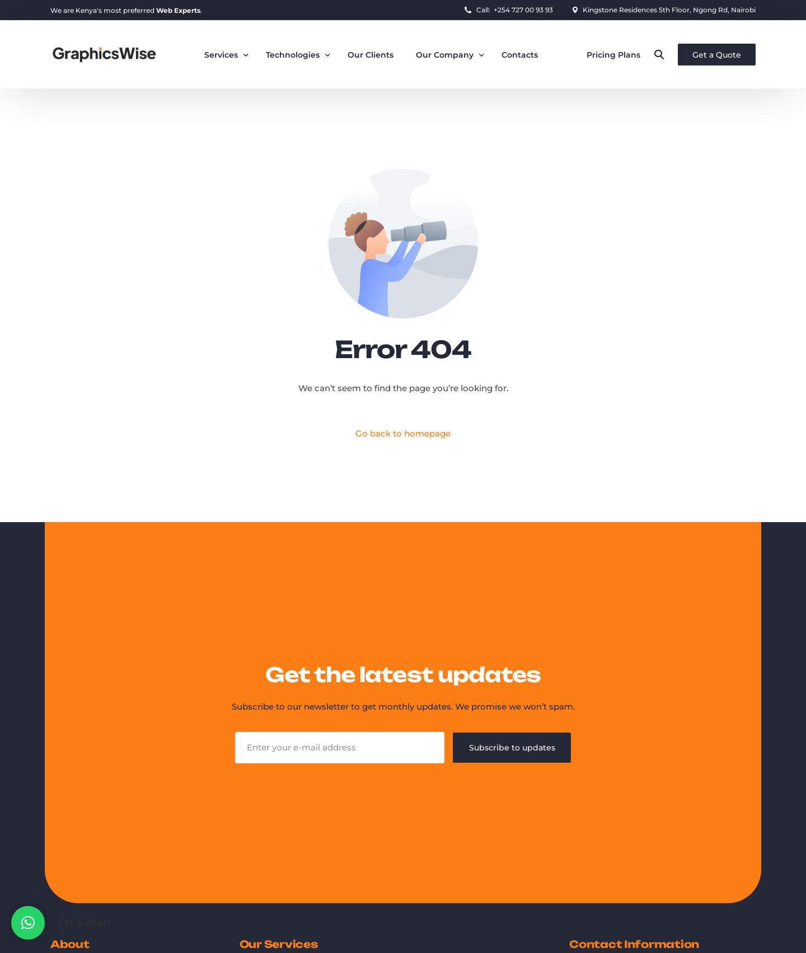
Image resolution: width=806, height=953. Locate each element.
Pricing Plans (613, 55)
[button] (28, 923)
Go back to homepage (403, 434)
